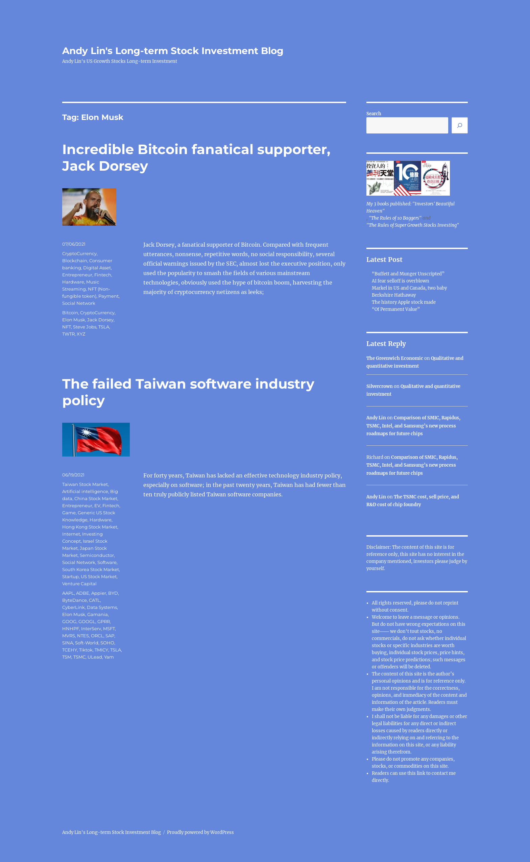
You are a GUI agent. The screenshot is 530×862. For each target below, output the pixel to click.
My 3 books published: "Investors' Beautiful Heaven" (410, 207)
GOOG (69, 621)
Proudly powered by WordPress (200, 832)
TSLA (103, 326)
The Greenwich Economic (394, 358)
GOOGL (86, 621)
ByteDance (74, 600)
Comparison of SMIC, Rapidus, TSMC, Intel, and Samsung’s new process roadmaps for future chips (413, 426)
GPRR (103, 621)
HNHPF (70, 628)
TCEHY (69, 649)
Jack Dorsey (100, 319)
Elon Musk (73, 319)
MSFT (109, 628)
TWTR (68, 334)
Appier (98, 593)
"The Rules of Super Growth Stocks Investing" (412, 225)
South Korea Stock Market (90, 569)
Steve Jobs (84, 326)
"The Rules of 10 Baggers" (395, 218)
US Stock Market (99, 576)
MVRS (68, 635)
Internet (71, 534)
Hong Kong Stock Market (89, 526)
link (421, 773)
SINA (67, 642)
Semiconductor (97, 555)
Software (107, 562)
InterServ (91, 628)
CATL (94, 600)
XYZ (81, 334)
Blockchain (74, 260)
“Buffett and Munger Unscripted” (408, 274)
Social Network (78, 303)
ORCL (97, 635)
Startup (70, 576)
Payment (108, 296)
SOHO (107, 642)
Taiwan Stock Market (85, 484)
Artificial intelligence (85, 491)
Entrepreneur (77, 274)
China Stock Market (95, 498)
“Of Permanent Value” (396, 309)
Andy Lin (376, 418)
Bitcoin (70, 312)
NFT (66, 326)
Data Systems (102, 607)
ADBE (82, 593)
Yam (109, 657)
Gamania (97, 614)
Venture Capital (79, 583)
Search (373, 114)
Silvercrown (379, 386)
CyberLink (73, 607)
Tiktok (86, 649)
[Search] (460, 125)
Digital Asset (97, 267)
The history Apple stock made (404, 302)
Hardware (73, 282)
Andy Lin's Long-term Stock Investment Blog (173, 50)
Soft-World (86, 642)
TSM (66, 657)
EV (97, 505)
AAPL (68, 593)
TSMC (79, 657)
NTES (83, 635)
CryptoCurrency (79, 253)
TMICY (101, 649)
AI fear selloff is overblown (400, 281)
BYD (113, 593)
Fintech (102, 274)
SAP (109, 635)
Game (69, 512)
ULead (95, 657)
